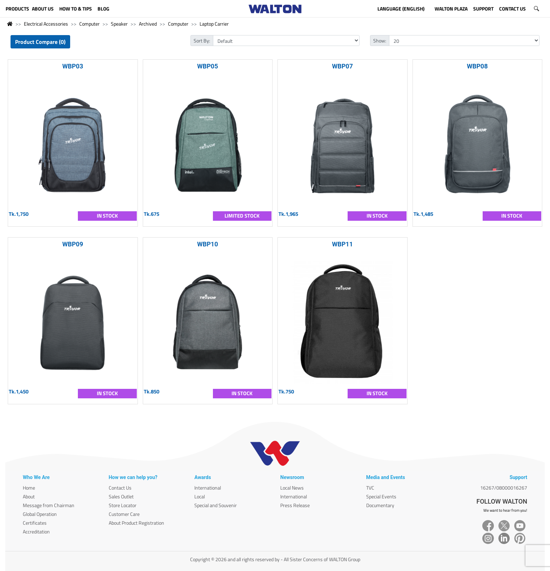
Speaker (119, 23)
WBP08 (477, 66)
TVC (370, 487)
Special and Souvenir (215, 505)
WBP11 (342, 244)
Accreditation (36, 531)
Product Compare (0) (40, 42)
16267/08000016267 (503, 487)
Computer (89, 23)
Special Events (381, 496)
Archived (148, 23)
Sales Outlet (121, 496)
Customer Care (124, 514)
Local (199, 496)
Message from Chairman (48, 505)
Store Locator (122, 505)
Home (29, 487)
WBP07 (342, 66)
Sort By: (202, 40)
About (29, 496)
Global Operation (40, 514)
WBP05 (207, 66)
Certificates (35, 522)
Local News (292, 487)
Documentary (380, 505)
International (207, 487)
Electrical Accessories (46, 23)
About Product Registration (136, 522)
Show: (379, 40)
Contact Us (120, 487)
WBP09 (72, 244)
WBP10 (207, 244)
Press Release (295, 505)
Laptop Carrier (214, 23)
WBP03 (72, 66)
